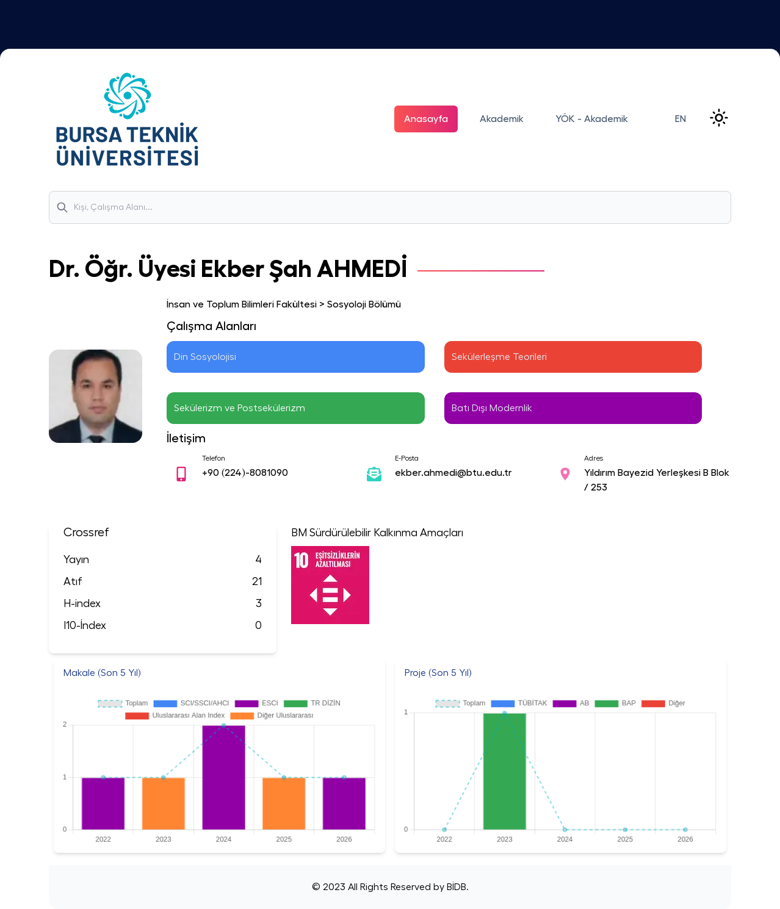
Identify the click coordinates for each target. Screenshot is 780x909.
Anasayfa (426, 119)
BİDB (455, 887)
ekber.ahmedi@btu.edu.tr (453, 473)
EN (680, 119)
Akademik (502, 119)
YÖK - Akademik (591, 119)
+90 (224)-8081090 (245, 473)
